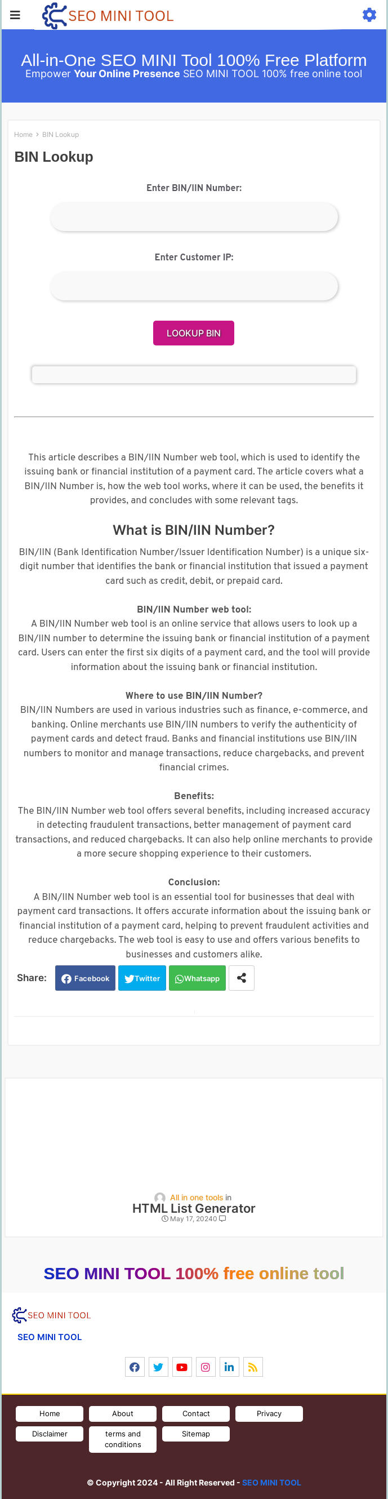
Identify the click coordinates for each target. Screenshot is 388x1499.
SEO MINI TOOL (271, 1482)
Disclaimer (50, 1433)
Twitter (147, 978)
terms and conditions (123, 1439)
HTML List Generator (194, 1208)
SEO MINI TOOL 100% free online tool (193, 1273)
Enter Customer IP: (194, 258)
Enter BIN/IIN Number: (194, 188)
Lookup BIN (194, 333)
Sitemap (196, 1433)
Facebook (91, 978)
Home (23, 134)
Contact (196, 1413)
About (122, 1413)
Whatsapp (202, 978)
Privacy (269, 1413)
